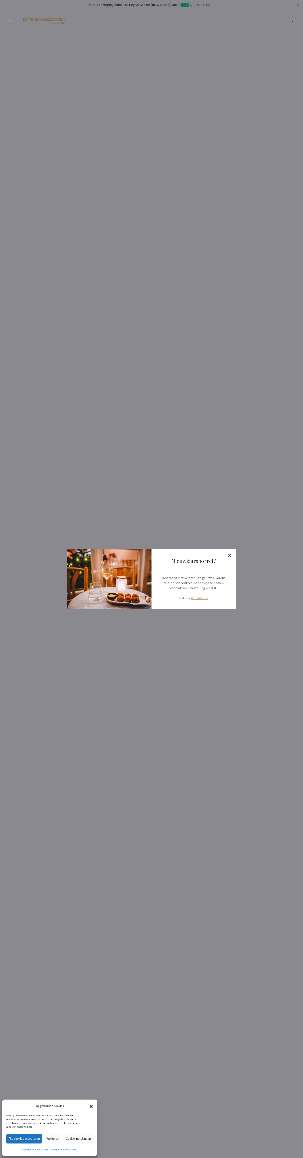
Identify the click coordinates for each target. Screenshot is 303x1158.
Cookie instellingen (78, 1139)
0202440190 (199, 598)
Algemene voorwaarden (35, 1149)
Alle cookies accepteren (24, 1139)
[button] (91, 1106)
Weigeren (53, 1139)
